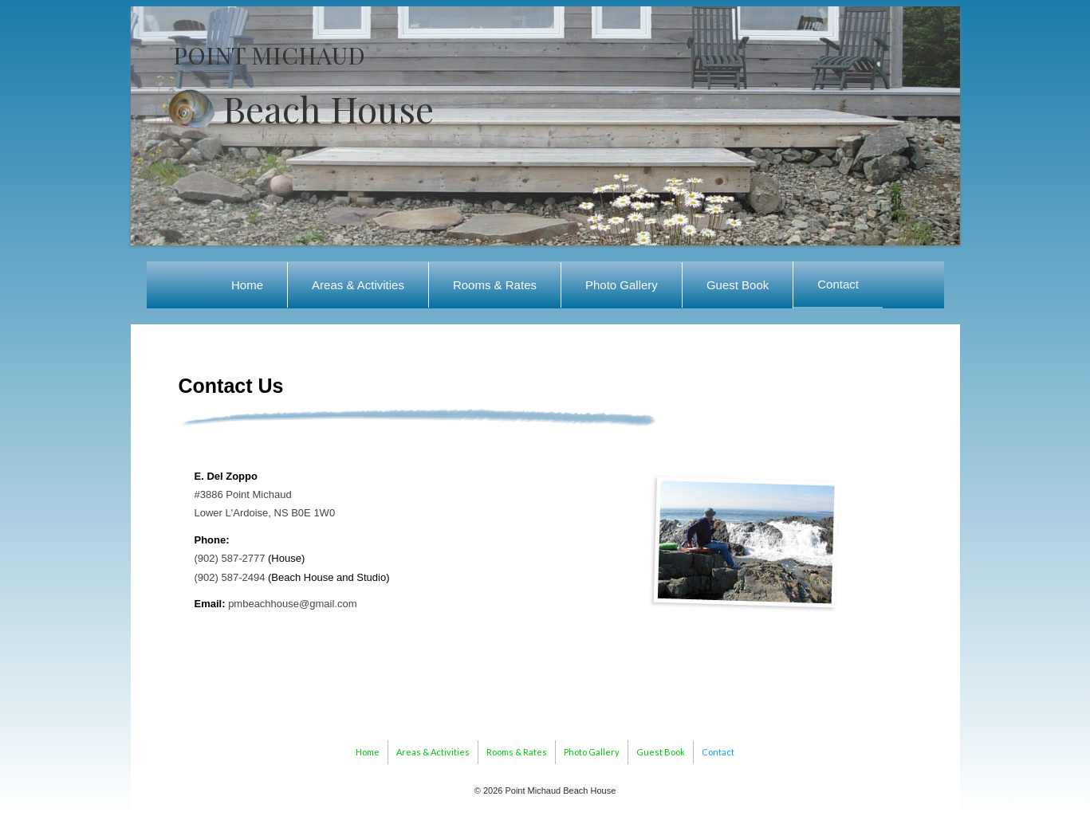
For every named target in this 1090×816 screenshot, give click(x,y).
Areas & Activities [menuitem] (358, 285)
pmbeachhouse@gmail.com (292, 604)
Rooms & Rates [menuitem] (495, 285)
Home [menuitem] (247, 285)
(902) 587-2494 (230, 577)
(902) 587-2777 (230, 558)
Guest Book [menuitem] (737, 285)
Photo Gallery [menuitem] (621, 285)
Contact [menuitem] (838, 284)
